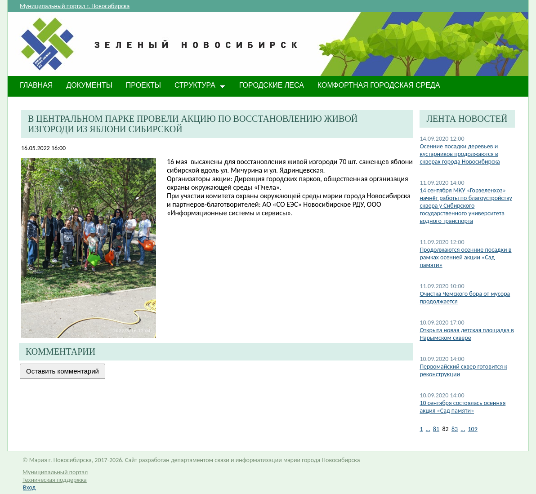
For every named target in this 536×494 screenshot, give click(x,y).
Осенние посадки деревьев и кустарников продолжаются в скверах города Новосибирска (460, 153)
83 (454, 429)
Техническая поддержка (54, 480)
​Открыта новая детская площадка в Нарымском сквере (467, 334)
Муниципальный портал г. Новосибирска (75, 6)
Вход (29, 487)
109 (473, 429)
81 (436, 429)
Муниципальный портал (55, 472)
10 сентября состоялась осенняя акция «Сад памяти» (462, 406)
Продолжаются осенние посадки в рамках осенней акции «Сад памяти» (465, 257)
